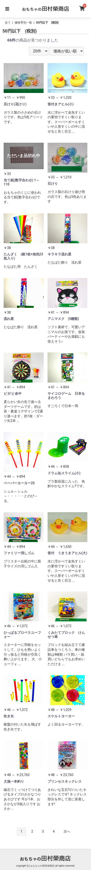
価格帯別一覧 (23, 22)
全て (8, 22)
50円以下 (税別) (47, 22)
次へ (67, 831)
